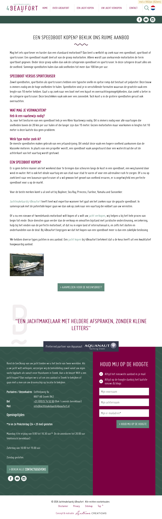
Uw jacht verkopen (111, 7)
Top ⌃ (101, 506)
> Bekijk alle (27, 469)
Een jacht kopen (85, 7)
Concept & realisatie (81, 513)
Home (45, 7)
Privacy (76, 506)
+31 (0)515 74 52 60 (44, 401)
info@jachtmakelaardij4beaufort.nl (52, 406)
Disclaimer (63, 506)
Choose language (153, 8)
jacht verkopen (97, 216)
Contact (133, 7)
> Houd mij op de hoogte (133, 424)
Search (146, 8)
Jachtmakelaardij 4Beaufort (25, 201)
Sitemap (89, 506)
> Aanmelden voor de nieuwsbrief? (81, 287)
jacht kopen (74, 239)
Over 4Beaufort (61, 7)
